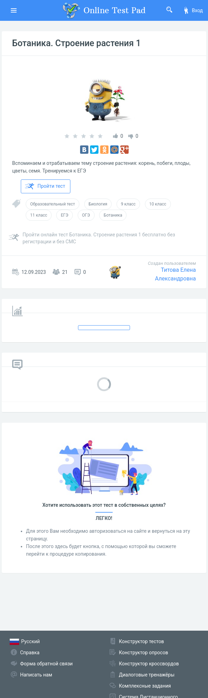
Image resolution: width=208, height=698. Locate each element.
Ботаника (113, 215)
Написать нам (36, 675)
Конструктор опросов (143, 652)
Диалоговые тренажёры (146, 675)
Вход (193, 10)
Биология (98, 204)
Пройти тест (45, 186)
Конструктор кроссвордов (149, 663)
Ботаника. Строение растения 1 (76, 43)
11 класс (38, 215)
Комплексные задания (145, 686)
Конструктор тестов (141, 641)
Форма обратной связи (46, 663)
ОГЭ (86, 215)
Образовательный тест (52, 204)
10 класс (157, 204)
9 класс (128, 204)
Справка (30, 652)
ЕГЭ (64, 215)
